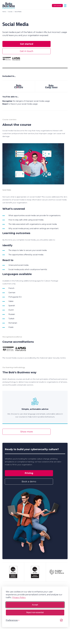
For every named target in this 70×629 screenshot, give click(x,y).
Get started (57, 5)
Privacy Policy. (19, 597)
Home (4, 11)
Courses (10, 11)
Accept (35, 605)
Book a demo (29, 481)
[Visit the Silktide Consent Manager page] (61, 620)
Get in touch (26, 51)
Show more (26, 431)
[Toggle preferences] (12, 620)
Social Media (18, 11)
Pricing (29, 473)
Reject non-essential (35, 612)
